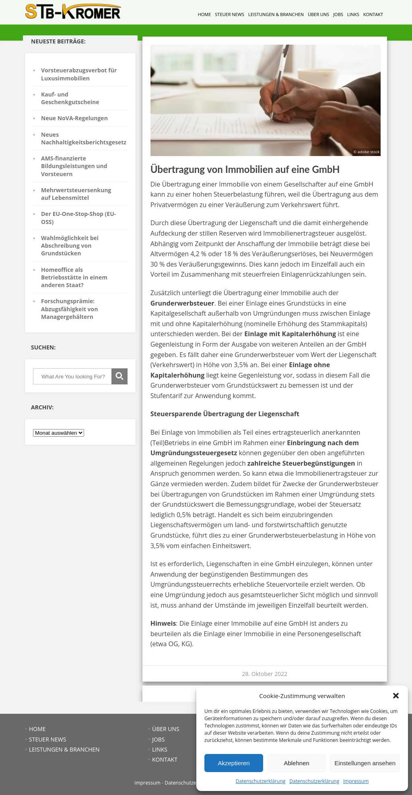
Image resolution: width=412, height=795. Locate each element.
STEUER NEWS (229, 14)
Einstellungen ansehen (365, 763)
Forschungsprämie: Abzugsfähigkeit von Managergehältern (69, 308)
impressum (147, 782)
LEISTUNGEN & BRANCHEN (276, 14)
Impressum (356, 781)
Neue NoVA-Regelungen (74, 118)
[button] (396, 696)
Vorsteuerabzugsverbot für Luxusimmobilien (79, 74)
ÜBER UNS (318, 14)
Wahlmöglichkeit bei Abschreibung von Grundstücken (70, 245)
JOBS (338, 14)
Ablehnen (296, 763)
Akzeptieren (233, 763)
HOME (204, 14)
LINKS (353, 14)
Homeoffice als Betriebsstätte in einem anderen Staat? (74, 277)
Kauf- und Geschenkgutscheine (70, 98)
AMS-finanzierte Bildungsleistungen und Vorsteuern (74, 166)
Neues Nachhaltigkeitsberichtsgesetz (83, 138)
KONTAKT (373, 14)
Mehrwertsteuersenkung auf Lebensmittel (76, 193)
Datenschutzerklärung (261, 781)
